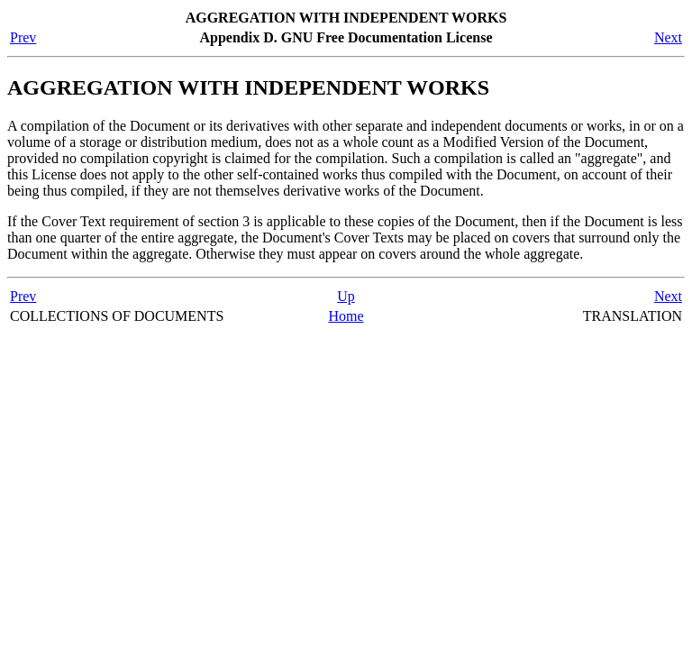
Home (345, 316)
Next (668, 37)
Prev (23, 37)
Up (346, 296)
